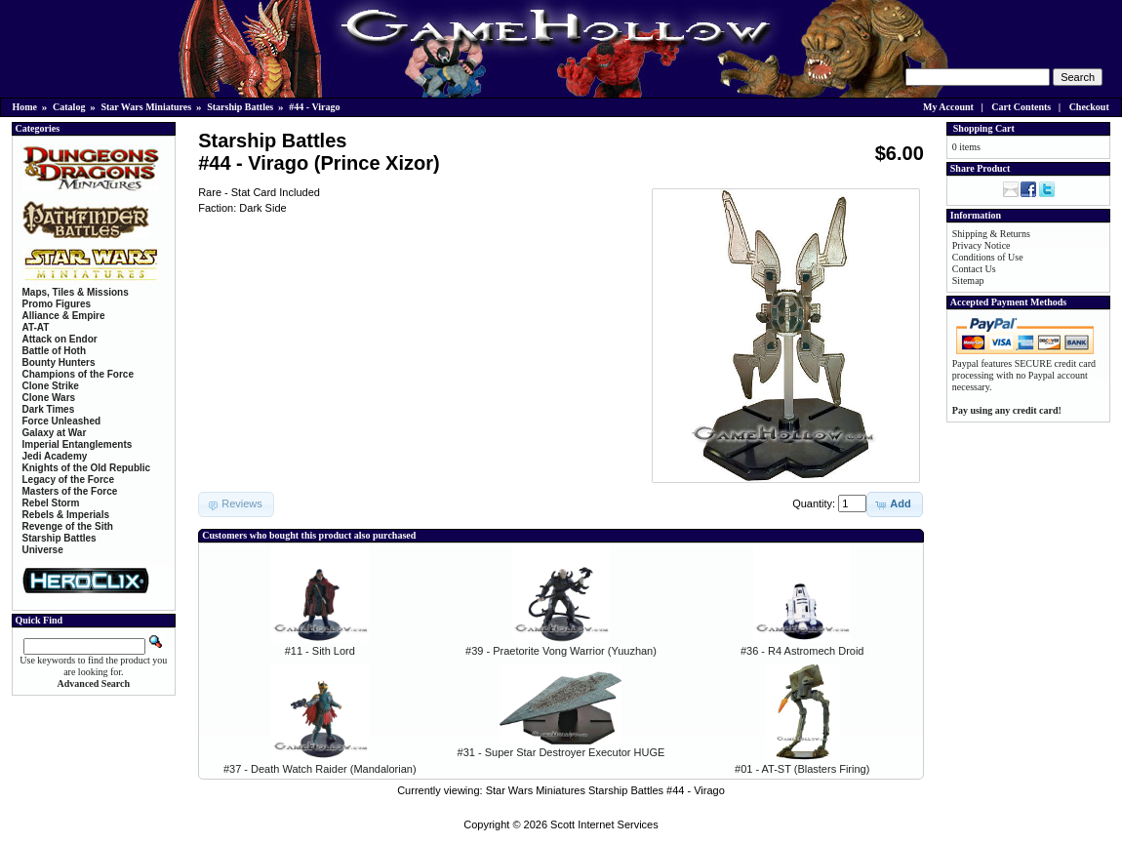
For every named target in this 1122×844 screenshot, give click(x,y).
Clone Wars (49, 397)
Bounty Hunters (59, 362)
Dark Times (48, 409)
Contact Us (974, 268)
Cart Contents (1021, 106)
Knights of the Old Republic (86, 467)
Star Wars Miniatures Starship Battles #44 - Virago (605, 790)
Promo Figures (57, 304)
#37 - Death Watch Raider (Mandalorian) (320, 769)
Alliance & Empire (63, 315)
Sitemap (968, 280)
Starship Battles (240, 106)
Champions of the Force (78, 374)
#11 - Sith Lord (320, 651)
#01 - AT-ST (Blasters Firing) (802, 769)
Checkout (1089, 106)
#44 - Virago (314, 106)
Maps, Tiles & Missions (75, 292)
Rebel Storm (51, 503)
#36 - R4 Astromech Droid (802, 651)
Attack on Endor (60, 339)
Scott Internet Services (604, 824)
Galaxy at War (54, 432)
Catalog (69, 106)
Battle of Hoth (54, 350)
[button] (894, 504)
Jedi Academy (55, 456)
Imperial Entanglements (77, 444)
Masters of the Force (70, 491)
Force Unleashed (61, 421)
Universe (42, 549)
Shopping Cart (984, 128)
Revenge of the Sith (67, 526)
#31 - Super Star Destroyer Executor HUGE (561, 752)
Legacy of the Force (68, 479)
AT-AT (36, 327)
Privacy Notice (981, 245)
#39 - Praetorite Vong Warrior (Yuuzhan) (561, 651)
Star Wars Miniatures (145, 106)
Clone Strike (50, 386)
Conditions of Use (987, 257)
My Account (948, 106)
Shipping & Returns (991, 233)
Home (25, 106)
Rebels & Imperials (65, 514)
